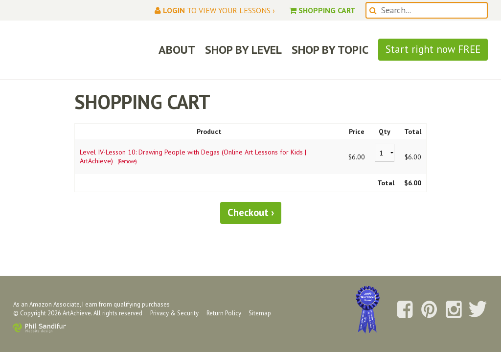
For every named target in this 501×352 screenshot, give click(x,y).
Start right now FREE (433, 49)
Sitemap (260, 313)
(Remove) (127, 161)
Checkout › (251, 212)
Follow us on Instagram (453, 310)
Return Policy (223, 313)
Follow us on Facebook (404, 310)
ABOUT (177, 49)
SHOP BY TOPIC (330, 49)
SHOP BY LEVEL (243, 49)
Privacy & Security (174, 313)
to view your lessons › (215, 10)
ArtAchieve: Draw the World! (81, 50)
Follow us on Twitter (478, 310)
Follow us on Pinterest (429, 310)
